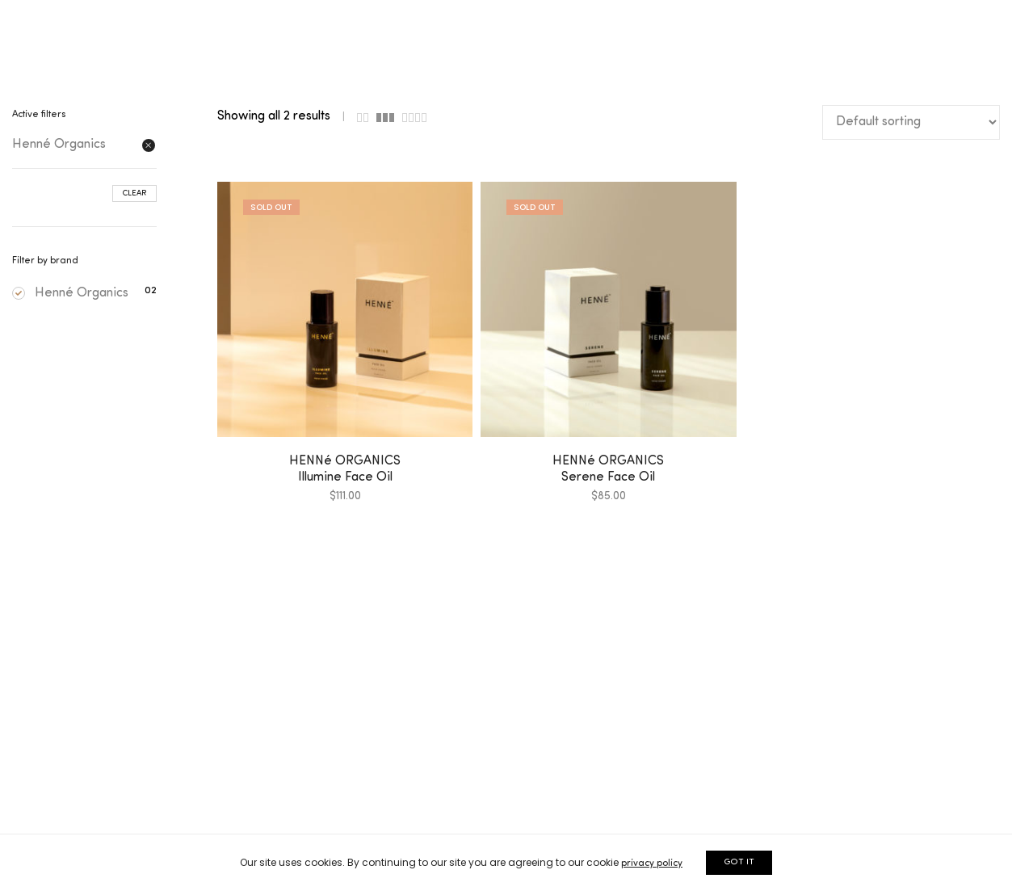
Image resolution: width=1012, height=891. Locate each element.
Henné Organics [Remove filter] (59, 144)
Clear (134, 193)
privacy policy (651, 863)
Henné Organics (70, 293)
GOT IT (739, 862)
